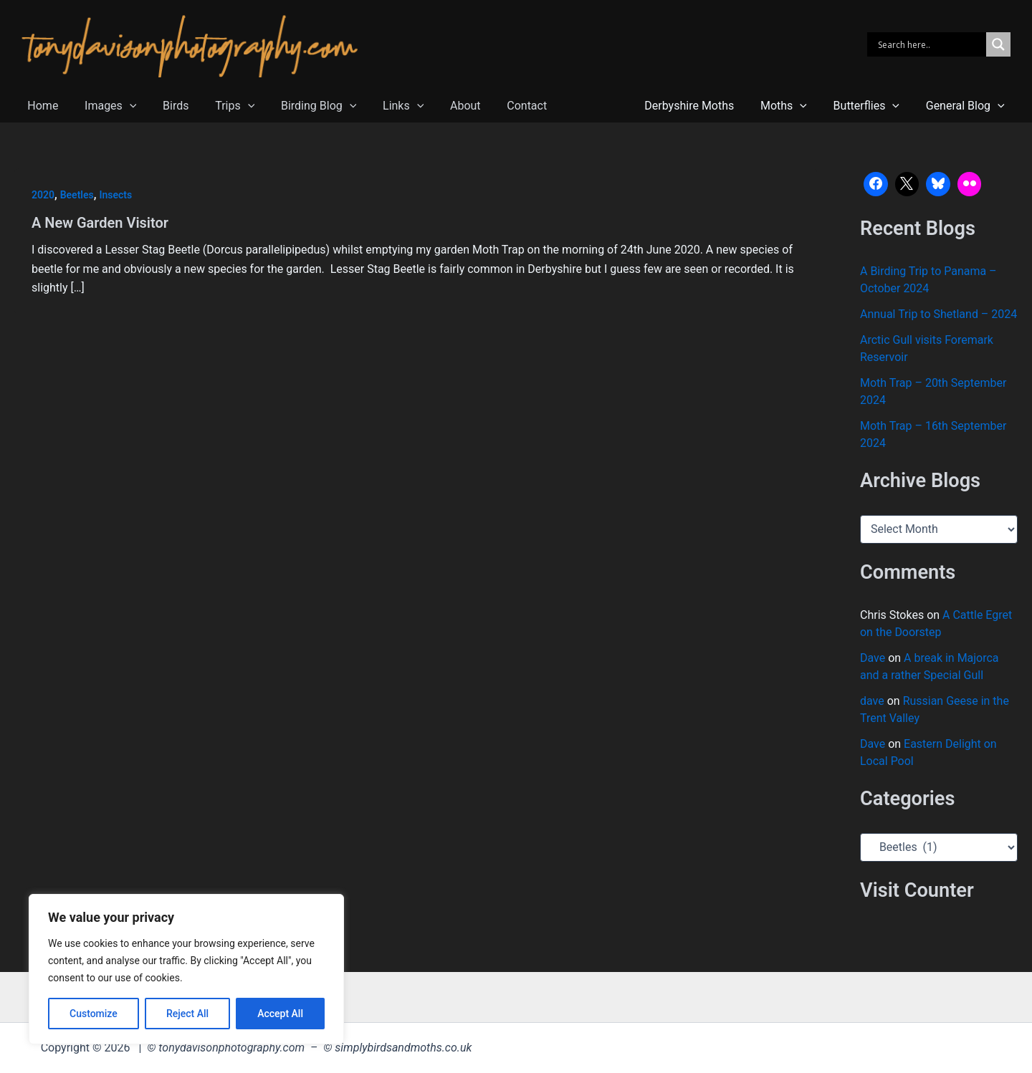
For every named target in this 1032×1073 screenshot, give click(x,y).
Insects (116, 195)
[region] (186, 969)
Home (41, 105)
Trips (223, 106)
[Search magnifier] (998, 44)
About (444, 105)
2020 (43, 195)
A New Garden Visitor (100, 222)
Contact (502, 105)
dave (872, 701)
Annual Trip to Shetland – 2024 (938, 314)
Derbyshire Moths (701, 105)
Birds (167, 105)
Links (384, 106)
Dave (872, 658)
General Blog (966, 106)
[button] (125, 106)
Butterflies (871, 106)
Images (105, 106)
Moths (792, 106)
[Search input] (930, 44)
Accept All (280, 1013)
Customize (94, 1013)
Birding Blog (303, 106)
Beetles (77, 195)
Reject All (187, 1013)
